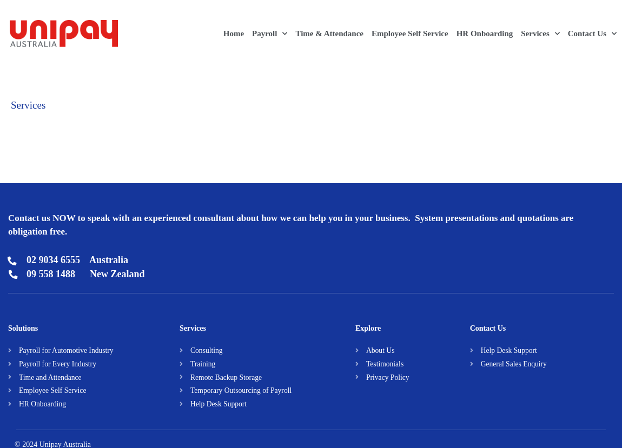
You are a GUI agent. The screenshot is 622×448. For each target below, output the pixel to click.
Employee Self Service (410, 33)
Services (540, 33)
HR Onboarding (484, 33)
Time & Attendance (329, 33)
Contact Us (592, 33)
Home (233, 33)
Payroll (269, 33)
